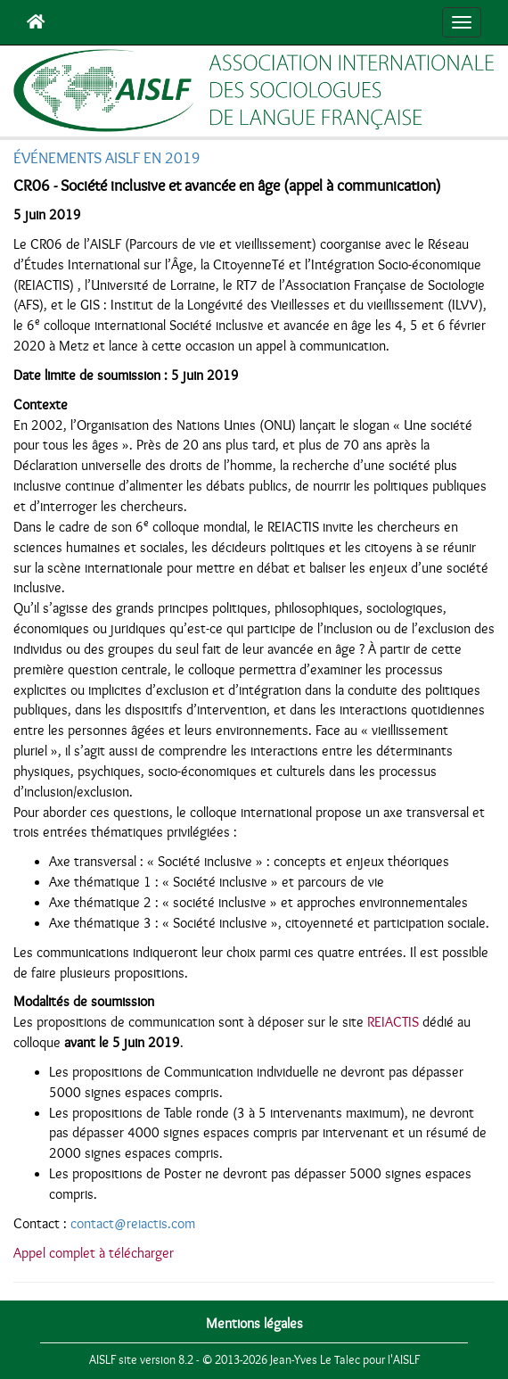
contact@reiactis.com (132, 1224)
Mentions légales (254, 1324)
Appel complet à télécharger (93, 1253)
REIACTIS (393, 1022)
